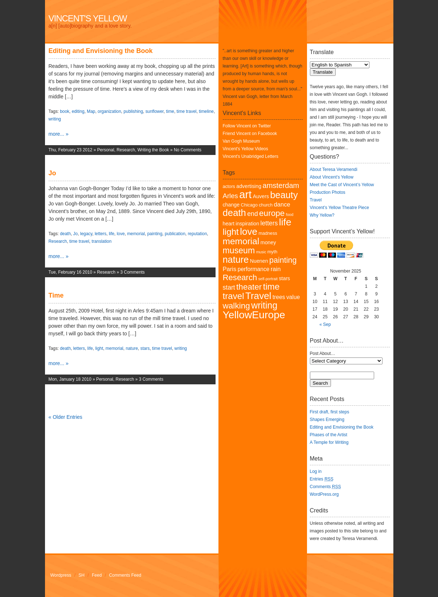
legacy (86, 233)
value (293, 297)
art (245, 194)
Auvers (261, 196)
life (111, 233)
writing (55, 119)
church (266, 205)
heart (228, 223)
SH (81, 575)
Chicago (249, 205)
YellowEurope (254, 314)
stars (145, 348)
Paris (230, 269)
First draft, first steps (329, 411)
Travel (258, 295)
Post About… (322, 353)
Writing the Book (153, 149)
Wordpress (60, 575)
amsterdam (280, 185)
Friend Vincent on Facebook (250, 133)
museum (239, 250)
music (261, 252)
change (231, 205)
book (64, 111)
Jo (52, 173)
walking (236, 305)
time (170, 111)
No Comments (187, 149)
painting (155, 233)
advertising (248, 186)
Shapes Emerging (327, 419)
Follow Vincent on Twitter (247, 125)
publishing (133, 111)
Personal (105, 149)
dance (282, 204)
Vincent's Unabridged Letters (251, 156)
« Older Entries (65, 417)
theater (249, 286)
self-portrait (268, 279)
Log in (316, 471)
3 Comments (132, 272)
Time (56, 295)
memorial (136, 233)
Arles (230, 196)
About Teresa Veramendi (333, 169)
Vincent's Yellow (88, 18)
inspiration (247, 223)
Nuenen (259, 261)
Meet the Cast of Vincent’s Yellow (342, 184)
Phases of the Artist (328, 434)
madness (267, 233)
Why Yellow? (322, 215)
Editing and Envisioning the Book (101, 50)
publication (175, 233)
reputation (197, 233)
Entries (321, 479)
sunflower (155, 111)
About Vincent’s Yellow (331, 177)
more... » (59, 134)
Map (91, 111)
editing (78, 111)
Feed (97, 575)
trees (279, 297)
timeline (206, 111)
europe (272, 213)
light (99, 348)
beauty (284, 195)
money (268, 242)
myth (272, 251)
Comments (325, 486)
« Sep (325, 324)
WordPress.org (324, 494)
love (121, 233)
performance (254, 269)
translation (101, 241)
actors (229, 186)
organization (109, 111)
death (65, 233)
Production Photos (327, 192)
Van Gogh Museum (241, 141)
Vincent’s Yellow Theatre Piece (339, 207)
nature (132, 348)
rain (276, 269)
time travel (187, 111)
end (252, 213)
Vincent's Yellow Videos (245, 148)
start (229, 287)
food (290, 214)
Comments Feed (125, 575)
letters (100, 233)
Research (125, 149)
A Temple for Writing (329, 442)
